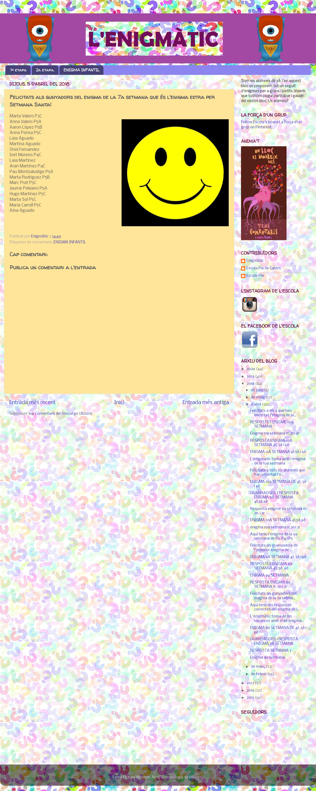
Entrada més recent (32, 402)
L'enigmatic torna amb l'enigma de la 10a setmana (278, 461)
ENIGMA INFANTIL (81, 70)
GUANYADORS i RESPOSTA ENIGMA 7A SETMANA (274, 641)
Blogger (196, 777)
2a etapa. (45, 70)
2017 (251, 683)
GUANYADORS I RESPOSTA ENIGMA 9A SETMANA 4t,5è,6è (274, 497)
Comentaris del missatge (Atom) (63, 414)
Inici (119, 402)
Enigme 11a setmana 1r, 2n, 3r (274, 434)
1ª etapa (18, 70)
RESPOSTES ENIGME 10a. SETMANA (272, 424)
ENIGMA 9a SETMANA (269, 576)
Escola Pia (255, 276)
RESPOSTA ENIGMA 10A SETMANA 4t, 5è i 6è (271, 443)
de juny (257, 390)
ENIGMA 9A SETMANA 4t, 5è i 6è (278, 557)
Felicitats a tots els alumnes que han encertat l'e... (277, 473)
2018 (251, 384)
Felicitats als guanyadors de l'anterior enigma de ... (274, 548)
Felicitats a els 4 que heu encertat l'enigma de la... (273, 413)
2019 (251, 377)
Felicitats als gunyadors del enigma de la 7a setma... (273, 596)
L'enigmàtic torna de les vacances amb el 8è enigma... (277, 619)
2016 (251, 691)
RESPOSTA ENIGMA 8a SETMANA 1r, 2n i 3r (270, 585)
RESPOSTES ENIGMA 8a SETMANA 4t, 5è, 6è (271, 566)
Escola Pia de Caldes (263, 268)
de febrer (259, 674)
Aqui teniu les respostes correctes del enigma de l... (275, 607)
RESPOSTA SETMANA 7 (270, 651)
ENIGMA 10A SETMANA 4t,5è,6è (278, 520)
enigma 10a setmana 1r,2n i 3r (275, 527)
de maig (258, 398)
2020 (251, 369)
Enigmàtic (255, 261)
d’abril (256, 405)
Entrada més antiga (206, 402)
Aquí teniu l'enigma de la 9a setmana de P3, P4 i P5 (273, 536)
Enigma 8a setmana (267, 658)
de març (258, 667)
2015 (251, 698)
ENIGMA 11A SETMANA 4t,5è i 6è (278, 452)
